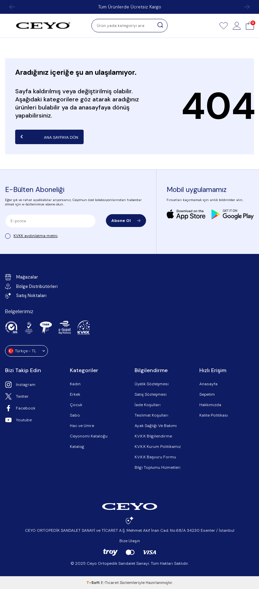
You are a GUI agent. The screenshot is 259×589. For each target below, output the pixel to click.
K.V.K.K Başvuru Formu (155, 457)
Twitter (17, 396)
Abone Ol (126, 220)
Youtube (18, 420)
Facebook (20, 408)
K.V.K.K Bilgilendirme (153, 436)
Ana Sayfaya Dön (49, 137)
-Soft (93, 582)
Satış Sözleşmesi (151, 394)
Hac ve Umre (82, 425)
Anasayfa (208, 384)
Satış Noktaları (26, 296)
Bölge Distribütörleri (31, 286)
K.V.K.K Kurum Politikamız (158, 446)
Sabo (75, 415)
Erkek (75, 394)
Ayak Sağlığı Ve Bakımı (156, 425)
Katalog (77, 446)
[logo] (43, 25)
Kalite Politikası (213, 415)
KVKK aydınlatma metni (35, 235)
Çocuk (76, 404)
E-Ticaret (110, 582)
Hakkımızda (210, 404)
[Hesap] (237, 26)
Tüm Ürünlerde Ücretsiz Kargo (129, 7)
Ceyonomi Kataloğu (89, 436)
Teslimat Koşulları (151, 415)
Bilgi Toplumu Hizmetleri (157, 467)
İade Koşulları (148, 404)
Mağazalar (21, 277)
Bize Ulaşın (129, 541)
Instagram (20, 384)
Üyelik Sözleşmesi (152, 384)
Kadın (75, 384)
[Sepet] (250, 26)
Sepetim (207, 394)
